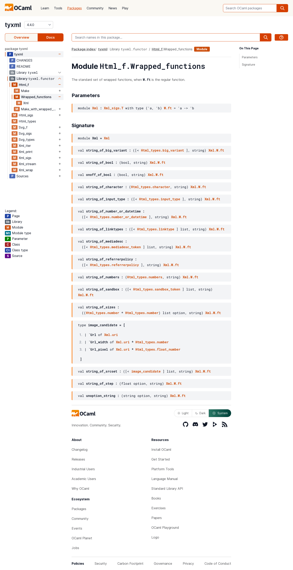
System (220, 413)
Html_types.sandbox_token (156, 289)
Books (156, 498)
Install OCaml (161, 450)
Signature (248, 64)
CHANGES (24, 60)
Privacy (188, 563)
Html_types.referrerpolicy (114, 265)
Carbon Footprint (130, 563)
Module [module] (202, 49)
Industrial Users (83, 469)
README (23, 66)
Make (25, 91)
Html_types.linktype (155, 229)
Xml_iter (25, 146)
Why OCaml (80, 489)
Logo (155, 537)
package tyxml (16, 49)
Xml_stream (27, 164)
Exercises (158, 508)
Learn (45, 8)
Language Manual (164, 479)
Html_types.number (102, 313)
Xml (25, 103)
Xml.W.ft (216, 150)
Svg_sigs (25, 133)
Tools (58, 8)
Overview (21, 37)
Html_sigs (26, 115)
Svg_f (23, 127)
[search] (282, 8)
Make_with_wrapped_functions (39, 109)
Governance (163, 563)
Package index (83, 49)
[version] (38, 24)
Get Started (160, 459)
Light (183, 413)
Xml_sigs (25, 158)
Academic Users (84, 479)
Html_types (27, 121)
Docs (50, 37)
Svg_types (27, 140)
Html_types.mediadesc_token (115, 247)
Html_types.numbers (144, 277)
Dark (200, 413)
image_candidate (146, 371)
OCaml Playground (165, 528)
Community (95, 8)
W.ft (168, 108)
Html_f (24, 85)
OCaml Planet (82, 538)
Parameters (250, 57)
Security (101, 563)
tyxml (13, 24)
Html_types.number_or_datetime (118, 217)
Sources (22, 176)
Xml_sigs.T (113, 108)
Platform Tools (162, 469)
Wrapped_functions (36, 97)
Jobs (75, 548)
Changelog (79, 450)
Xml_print (26, 152)
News (112, 8)
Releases (78, 459)
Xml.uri (111, 335)
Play (125, 8)
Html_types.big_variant (162, 150)
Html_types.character (150, 187)
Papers (156, 518)
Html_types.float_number (158, 349)
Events (77, 528)
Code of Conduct (217, 563)
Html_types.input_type (159, 199)
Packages (74, 8)
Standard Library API (167, 489)
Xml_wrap (26, 170)
